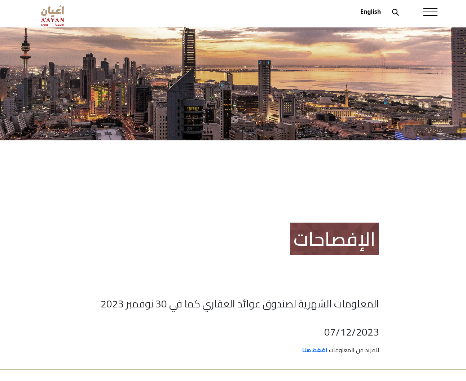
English (370, 12)
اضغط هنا (314, 350)
